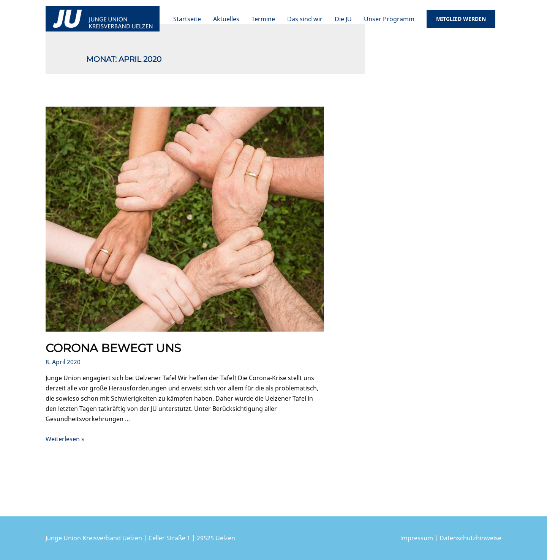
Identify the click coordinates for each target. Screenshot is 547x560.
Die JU (343, 19)
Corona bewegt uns (113, 348)
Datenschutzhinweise (470, 538)
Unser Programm (389, 19)
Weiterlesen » (65, 439)
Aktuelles (226, 19)
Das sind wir (305, 19)
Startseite (187, 19)
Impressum (416, 538)
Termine (263, 19)
